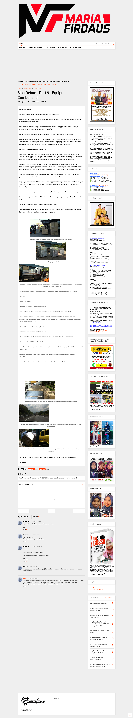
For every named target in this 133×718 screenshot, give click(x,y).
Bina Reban (37, 89)
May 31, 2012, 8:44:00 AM (32, 578)
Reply (25, 529)
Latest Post (27, 89)
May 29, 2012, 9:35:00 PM (36, 521)
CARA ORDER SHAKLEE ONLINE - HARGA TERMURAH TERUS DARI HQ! (38, 84)
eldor (24, 578)
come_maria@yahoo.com (96, 331)
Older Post (79, 511)
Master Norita (96, 587)
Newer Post (23, 511)
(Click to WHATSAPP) (102, 185)
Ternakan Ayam (76, 47)
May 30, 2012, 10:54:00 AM (36, 546)
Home (22, 47)
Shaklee (51, 47)
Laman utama (56, 698)
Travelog (62, 47)
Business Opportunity (36, 47)
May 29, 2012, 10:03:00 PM (36, 534)
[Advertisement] (66, 65)
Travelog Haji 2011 (98, 589)
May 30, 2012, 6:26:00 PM (32, 566)
